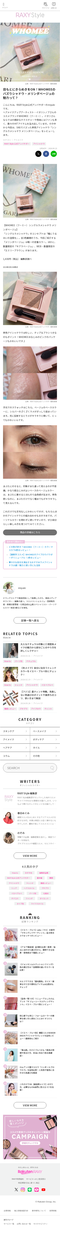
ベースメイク (39, 731)
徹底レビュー (10, 708)
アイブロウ (36, 708)
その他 (36, 755)
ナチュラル (31, 661)
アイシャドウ (39, 143)
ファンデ (29, 898)
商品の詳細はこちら (30, 532)
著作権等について (39, 1211)
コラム (6, 755)
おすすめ (28, 873)
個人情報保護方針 (21, 1211)
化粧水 (46, 893)
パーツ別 (18, 661)
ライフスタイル (37, 903)
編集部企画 (43, 873)
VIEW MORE (30, 856)
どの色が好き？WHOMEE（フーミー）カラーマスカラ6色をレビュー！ (31, 548)
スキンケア (8, 731)
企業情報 (7, 1211)
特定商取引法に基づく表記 (28, 1183)
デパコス (14, 898)
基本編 (39, 878)
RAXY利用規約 (18, 1179)
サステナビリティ (40, 1224)
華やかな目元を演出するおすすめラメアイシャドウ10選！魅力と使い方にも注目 (30, 564)
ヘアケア (7, 747)
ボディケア (38, 739)
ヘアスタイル (29, 888)
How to (7, 661)
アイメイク (18, 139)
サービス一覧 (9, 1224)
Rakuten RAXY (17, 6)
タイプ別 (20, 903)
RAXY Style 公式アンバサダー (16, 143)
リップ (14, 888)
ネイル (36, 747)
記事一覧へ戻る (30, 620)
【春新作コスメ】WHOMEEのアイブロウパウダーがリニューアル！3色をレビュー (31, 556)
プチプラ (23, 708)
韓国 (51, 878)
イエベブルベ (47, 685)
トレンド (18, 685)
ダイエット (44, 898)
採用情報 (52, 1211)
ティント (48, 708)
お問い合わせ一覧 (24, 1224)
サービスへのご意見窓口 (36, 1179)
